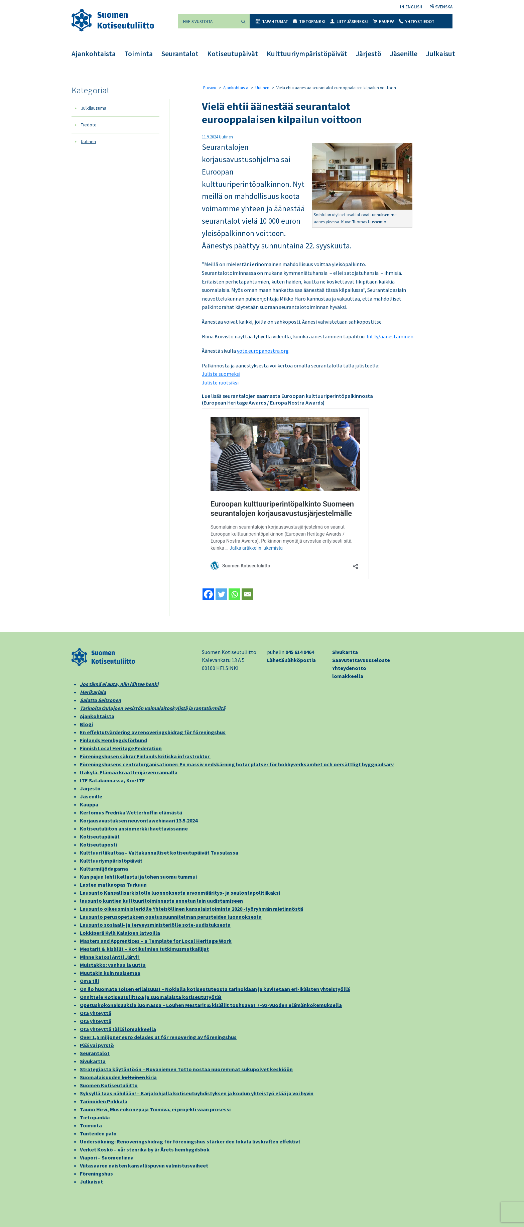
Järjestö (368, 53)
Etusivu (209, 88)
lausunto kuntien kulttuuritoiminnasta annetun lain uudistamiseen (161, 900)
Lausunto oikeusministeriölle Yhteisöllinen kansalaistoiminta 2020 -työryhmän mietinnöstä (191, 908)
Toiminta (138, 53)
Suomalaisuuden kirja (118, 1077)
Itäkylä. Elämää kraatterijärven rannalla (128, 772)
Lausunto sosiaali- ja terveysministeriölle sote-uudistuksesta (155, 924)
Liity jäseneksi (349, 21)
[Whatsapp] (234, 594)
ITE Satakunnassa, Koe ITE (112, 780)
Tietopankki (309, 21)
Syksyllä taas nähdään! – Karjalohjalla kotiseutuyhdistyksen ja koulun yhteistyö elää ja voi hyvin (196, 1093)
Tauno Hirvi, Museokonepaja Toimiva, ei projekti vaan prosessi (155, 1109)
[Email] (247, 594)
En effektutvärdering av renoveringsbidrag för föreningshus (153, 732)
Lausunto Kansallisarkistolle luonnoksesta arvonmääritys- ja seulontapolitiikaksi (180, 892)
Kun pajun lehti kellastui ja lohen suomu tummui (138, 876)
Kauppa (383, 21)
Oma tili (89, 981)
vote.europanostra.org (263, 350)
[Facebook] (208, 594)
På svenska (440, 7)
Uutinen (88, 141)
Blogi (86, 724)
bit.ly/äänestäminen (390, 336)
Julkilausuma (93, 108)
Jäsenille (403, 53)
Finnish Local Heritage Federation (121, 748)
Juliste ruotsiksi (220, 382)
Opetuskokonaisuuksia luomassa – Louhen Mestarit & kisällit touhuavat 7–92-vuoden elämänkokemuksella (211, 1005)
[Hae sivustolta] (207, 21)
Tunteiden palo (98, 1133)
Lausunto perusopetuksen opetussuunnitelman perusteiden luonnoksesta (171, 916)
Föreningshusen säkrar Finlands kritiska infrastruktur (145, 756)
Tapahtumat (272, 21)
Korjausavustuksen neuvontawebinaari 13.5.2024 (139, 820)
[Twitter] (221, 594)
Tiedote (89, 125)
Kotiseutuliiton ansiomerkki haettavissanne (134, 828)
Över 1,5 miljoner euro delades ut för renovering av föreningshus (158, 1037)
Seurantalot (180, 53)
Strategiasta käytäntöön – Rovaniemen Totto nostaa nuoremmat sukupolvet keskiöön (186, 1069)
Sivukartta (345, 652)
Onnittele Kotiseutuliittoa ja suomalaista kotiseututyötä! (151, 997)
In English (411, 7)
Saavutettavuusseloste (361, 660)
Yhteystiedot (416, 21)
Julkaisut (440, 53)
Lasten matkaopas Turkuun (113, 884)
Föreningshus (96, 1173)
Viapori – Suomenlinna (107, 1157)
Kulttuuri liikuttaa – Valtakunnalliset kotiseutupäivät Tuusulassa (159, 852)
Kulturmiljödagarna (104, 868)
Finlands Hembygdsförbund (113, 740)
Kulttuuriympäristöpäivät (307, 53)
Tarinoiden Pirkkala (103, 1101)
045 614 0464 (299, 652)
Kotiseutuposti (98, 844)
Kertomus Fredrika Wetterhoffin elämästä (131, 812)
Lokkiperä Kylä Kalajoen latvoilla (120, 932)
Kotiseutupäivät (232, 53)
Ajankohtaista (94, 53)
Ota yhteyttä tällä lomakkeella (118, 1029)
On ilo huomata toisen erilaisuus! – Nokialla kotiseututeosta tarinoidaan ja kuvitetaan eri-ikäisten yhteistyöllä (215, 989)
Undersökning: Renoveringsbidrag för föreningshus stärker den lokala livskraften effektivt (190, 1141)
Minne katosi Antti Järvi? (110, 957)
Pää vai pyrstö (97, 1045)
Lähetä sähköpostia (291, 660)
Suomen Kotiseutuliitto (109, 1085)
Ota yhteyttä (95, 1013)
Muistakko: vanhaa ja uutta (113, 965)
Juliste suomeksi (221, 373)
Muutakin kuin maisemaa (110, 973)
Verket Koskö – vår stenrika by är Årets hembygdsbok (145, 1149)
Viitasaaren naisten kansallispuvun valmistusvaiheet (144, 1165)
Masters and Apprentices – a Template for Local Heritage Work (156, 940)
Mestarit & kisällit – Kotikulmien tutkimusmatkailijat (144, 948)
